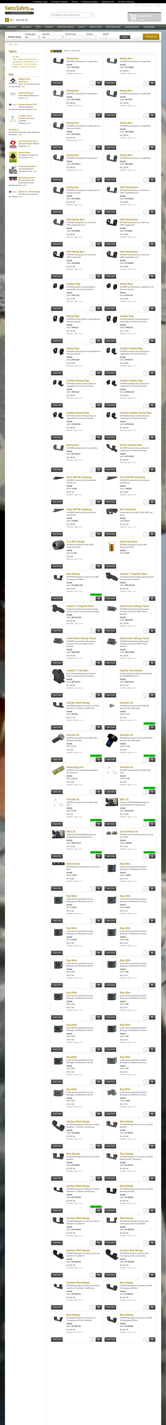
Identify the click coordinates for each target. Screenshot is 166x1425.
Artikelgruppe (30, 34)
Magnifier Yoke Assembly (131, 670)
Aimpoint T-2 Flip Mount (77, 670)
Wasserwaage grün (74, 767)
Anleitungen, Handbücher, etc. (25, 61)
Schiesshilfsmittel (65, 27)
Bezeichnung (70, 34)
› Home (136, 5)
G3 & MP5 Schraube (75, 542)
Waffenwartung (113, 27)
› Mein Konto (146, 5)
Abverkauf (12, 27)
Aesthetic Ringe (73, 284)
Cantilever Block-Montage (78, 703)
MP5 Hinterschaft (128, 509)
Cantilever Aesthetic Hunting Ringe (135, 413)
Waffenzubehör (132, 27)
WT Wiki (15, 56)
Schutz (82, 27)
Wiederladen (149, 27)
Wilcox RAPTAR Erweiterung (79, 477)
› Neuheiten (151, 37)
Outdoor (49, 27)
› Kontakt (157, 5)
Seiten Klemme (73, 864)
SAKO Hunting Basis (129, 187)
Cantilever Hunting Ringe (131, 348)
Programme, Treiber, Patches (24, 64)
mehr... (23, 86)
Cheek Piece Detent (128, 542)
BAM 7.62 (124, 799)
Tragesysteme (96, 27)
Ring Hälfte (125, 864)
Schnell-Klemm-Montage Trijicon (134, 606)
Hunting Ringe (126, 284)
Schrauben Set (126, 703)
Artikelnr (89, 34)
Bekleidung (26, 27)
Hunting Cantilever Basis (131, 445)
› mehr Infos (56, 83)
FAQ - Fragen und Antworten (24, 59)
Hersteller (46, 34)
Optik (38, 27)
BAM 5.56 (70, 832)
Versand (80, 73)
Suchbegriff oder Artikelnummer (66, 15)
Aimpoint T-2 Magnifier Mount (133, 574)
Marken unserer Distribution (24, 66)
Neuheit (106, 34)
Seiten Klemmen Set (129, 832)
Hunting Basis (72, 58)
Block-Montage (73, 574)
